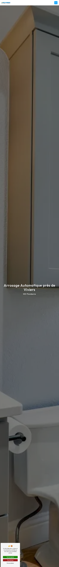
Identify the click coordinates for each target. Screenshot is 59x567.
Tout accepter (10, 557)
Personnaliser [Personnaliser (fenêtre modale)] (10, 563)
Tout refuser (10, 560)
